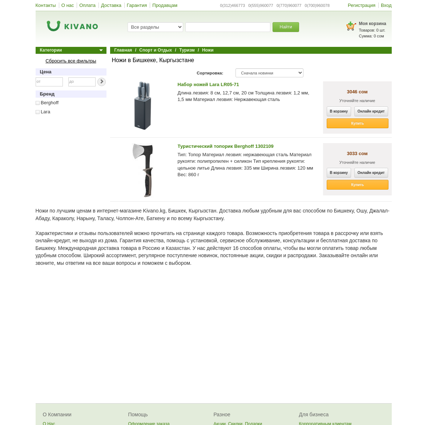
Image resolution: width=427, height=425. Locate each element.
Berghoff (47, 102)
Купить (357, 123)
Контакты (46, 5)
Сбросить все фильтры (70, 61)
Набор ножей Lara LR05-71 (208, 84)
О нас (67, 5)
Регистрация (361, 5)
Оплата (87, 5)
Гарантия (137, 5)
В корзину (339, 111)
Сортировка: (210, 72)
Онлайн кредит (371, 111)
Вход (386, 5)
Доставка (111, 5)
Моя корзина (372, 23)
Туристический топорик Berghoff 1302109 (226, 146)
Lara (43, 111)
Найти (285, 26)
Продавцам (164, 5)
